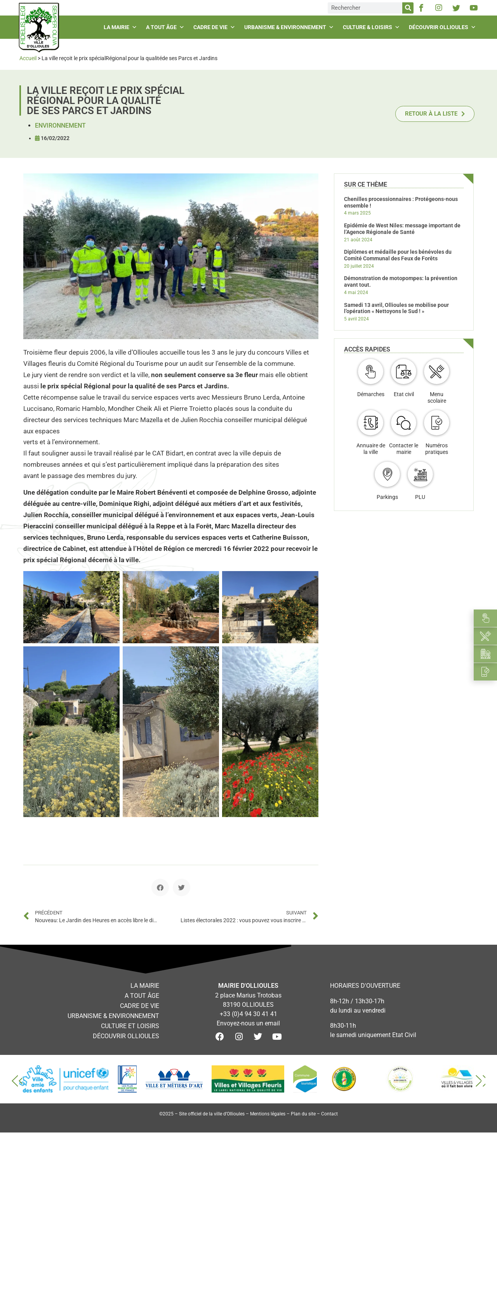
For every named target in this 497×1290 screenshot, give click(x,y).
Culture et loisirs (130, 1026)
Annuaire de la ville (370, 448)
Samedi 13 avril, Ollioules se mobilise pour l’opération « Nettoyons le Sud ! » (396, 308)
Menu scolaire (436, 397)
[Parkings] (387, 474)
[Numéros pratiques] (436, 422)
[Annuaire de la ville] (370, 422)
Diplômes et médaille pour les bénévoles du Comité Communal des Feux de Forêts (398, 255)
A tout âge (166, 27)
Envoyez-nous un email (248, 1023)
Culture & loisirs (372, 27)
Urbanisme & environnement (290, 27)
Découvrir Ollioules (443, 27)
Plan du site (303, 1114)
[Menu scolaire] (436, 371)
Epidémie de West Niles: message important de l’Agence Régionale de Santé (402, 228)
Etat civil (404, 394)
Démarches (370, 394)
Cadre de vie (215, 27)
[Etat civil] (403, 371)
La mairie (121, 27)
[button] (160, 887)
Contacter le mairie (403, 448)
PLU (420, 497)
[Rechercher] (408, 8)
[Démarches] (370, 371)
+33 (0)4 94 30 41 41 (248, 1014)
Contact (329, 1114)
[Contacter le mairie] (403, 422)
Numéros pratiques (436, 448)
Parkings (387, 497)
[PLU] (420, 474)
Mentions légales (267, 1114)
